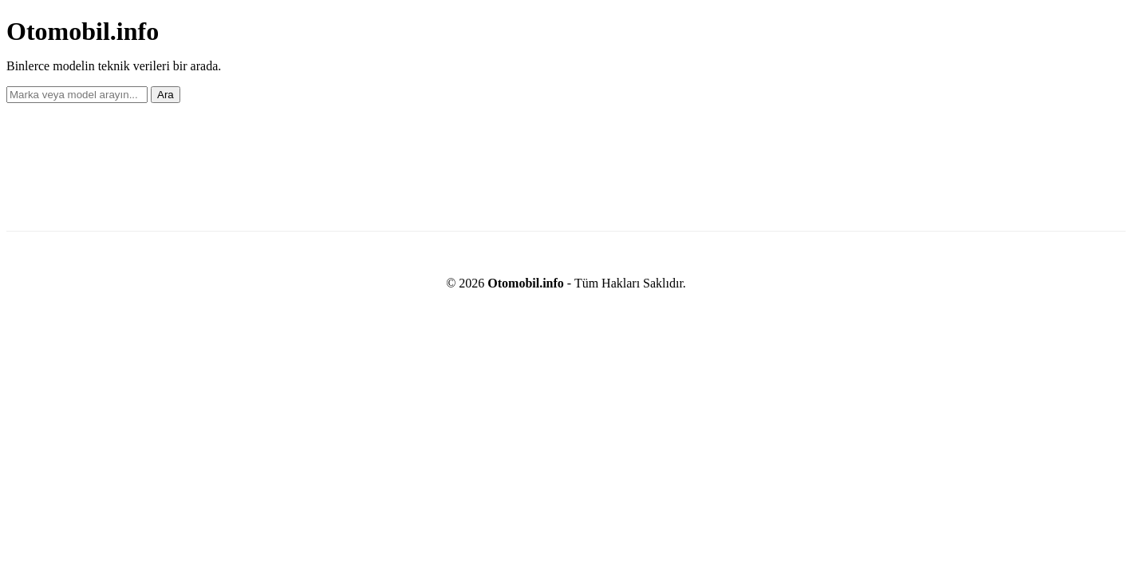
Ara (165, 95)
